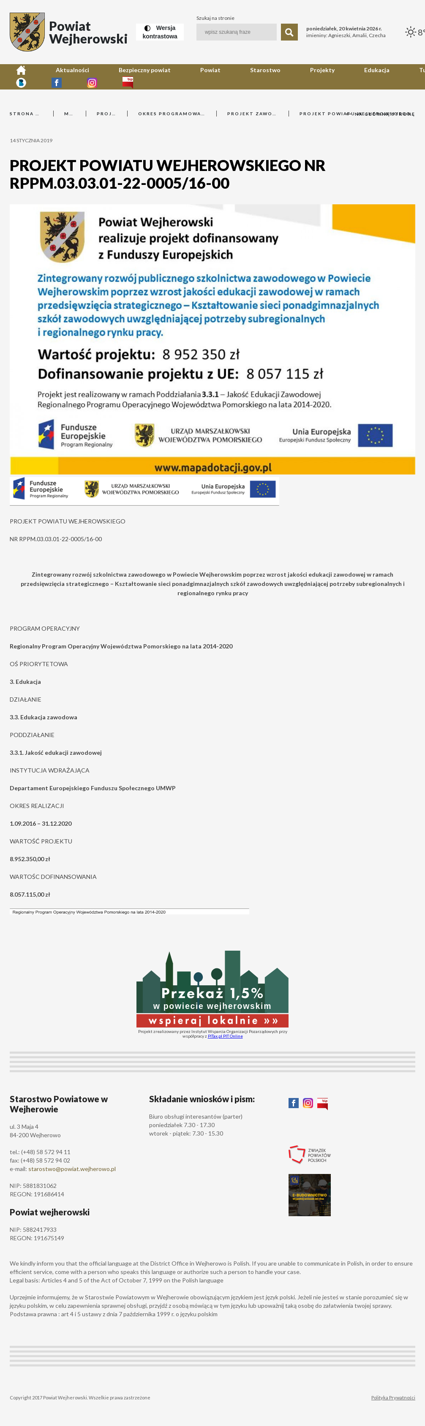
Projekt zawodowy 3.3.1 (252, 113)
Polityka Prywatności (393, 1397)
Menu (69, 113)
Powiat (144, 76)
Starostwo (179, 76)
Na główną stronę (380, 114)
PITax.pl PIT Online (225, 1035)
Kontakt (325, 76)
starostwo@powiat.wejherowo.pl (72, 1168)
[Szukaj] (289, 32)
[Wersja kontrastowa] (159, 32)
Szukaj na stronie (215, 18)
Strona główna (26, 113)
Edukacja (252, 76)
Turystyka (289, 76)
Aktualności (45, 76)
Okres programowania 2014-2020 (172, 113)
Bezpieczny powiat (98, 76)
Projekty (216, 76)
